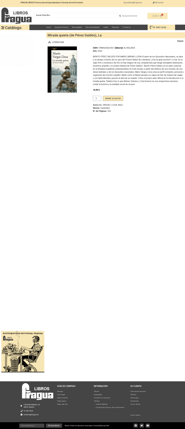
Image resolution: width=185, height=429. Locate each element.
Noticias (115, 27)
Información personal (138, 391)
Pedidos (133, 395)
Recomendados (93, 27)
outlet (105, 27)
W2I (107, 426)
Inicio (49, 27)
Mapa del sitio (62, 404)
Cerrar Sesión (135, 404)
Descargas (134, 398)
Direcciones (134, 401)
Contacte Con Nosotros (102, 398)
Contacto (127, 27)
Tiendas (97, 401)
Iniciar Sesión (135, 415)
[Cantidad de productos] (97, 98)
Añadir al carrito (113, 98)
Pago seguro (61, 401)
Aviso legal (61, 395)
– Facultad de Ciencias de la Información (109, 407)
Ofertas (96, 391)
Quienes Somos (61, 27)
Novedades (77, 27)
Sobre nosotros (62, 398)
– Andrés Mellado (100, 404)
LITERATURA (58, 42)
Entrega (60, 391)
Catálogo (13, 27)
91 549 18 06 (159, 27)
